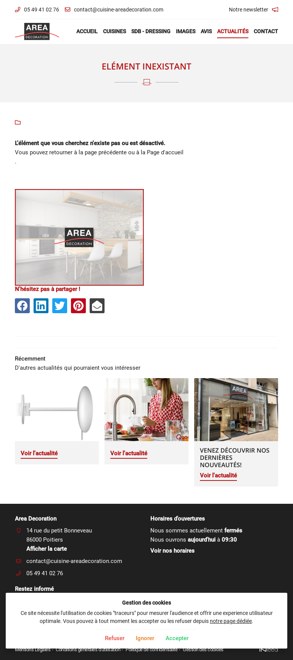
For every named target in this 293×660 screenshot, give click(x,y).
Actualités (232, 31)
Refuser (114, 638)
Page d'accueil (165, 152)
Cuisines (114, 31)
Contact (266, 31)
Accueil (87, 31)
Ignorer (145, 638)
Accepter (177, 638)
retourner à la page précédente (88, 152)
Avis (206, 31)
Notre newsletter (248, 9)
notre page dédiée (231, 621)
